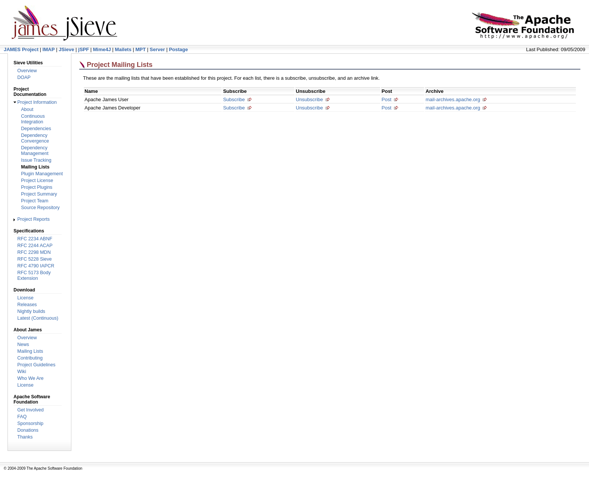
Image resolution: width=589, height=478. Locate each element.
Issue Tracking (36, 160)
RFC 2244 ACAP (35, 245)
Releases (27, 304)
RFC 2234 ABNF (34, 238)
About (27, 109)
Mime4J (102, 49)
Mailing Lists (30, 351)
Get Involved (30, 410)
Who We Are (30, 378)
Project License (37, 180)
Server (157, 49)
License (25, 297)
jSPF (83, 49)
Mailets (123, 49)
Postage (178, 49)
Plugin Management (42, 173)
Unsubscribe (309, 99)
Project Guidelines (36, 364)
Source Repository (40, 207)
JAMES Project (21, 49)
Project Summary (39, 194)
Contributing (29, 358)
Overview (27, 70)
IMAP (48, 49)
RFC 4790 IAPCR (35, 266)
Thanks (25, 437)
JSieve (66, 49)
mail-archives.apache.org (453, 99)
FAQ (22, 416)
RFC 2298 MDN (34, 252)
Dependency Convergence (35, 138)
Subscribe (234, 99)
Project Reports (33, 219)
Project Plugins (36, 187)
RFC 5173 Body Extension (34, 275)
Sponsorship (30, 423)
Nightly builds (31, 311)
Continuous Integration (33, 119)
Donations (27, 430)
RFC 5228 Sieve (34, 259)
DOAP (23, 77)
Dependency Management (34, 150)
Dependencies (36, 128)
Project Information (37, 102)
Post (386, 99)
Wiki (21, 371)
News (23, 344)
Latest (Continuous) (37, 318)
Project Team (34, 200)
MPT (141, 49)
